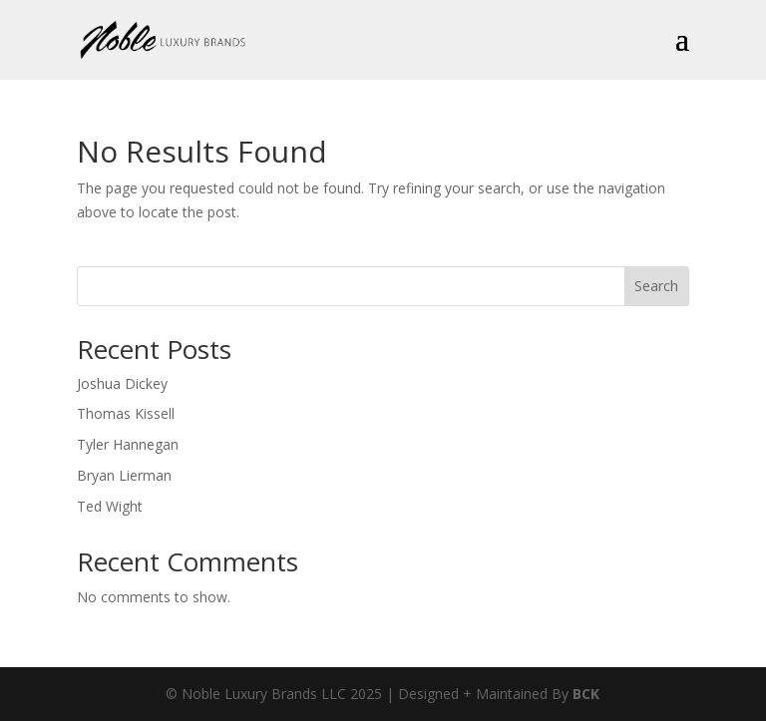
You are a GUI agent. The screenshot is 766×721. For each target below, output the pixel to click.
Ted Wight (110, 506)
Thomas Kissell (126, 413)
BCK (586, 693)
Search (656, 285)
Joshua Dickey (122, 383)
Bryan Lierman (124, 475)
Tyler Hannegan (128, 444)
